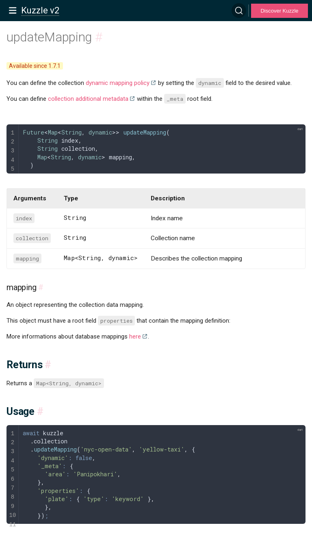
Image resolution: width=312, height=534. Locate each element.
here (135, 336)
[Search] (239, 10)
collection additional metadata (88, 98)
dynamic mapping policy (118, 83)
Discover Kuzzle (279, 11)
